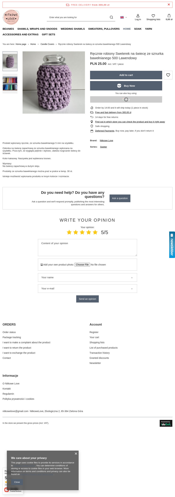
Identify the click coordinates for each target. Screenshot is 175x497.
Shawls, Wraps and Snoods (37, 28)
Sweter (103, 147)
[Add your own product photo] (97, 264)
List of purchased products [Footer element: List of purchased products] (104, 412)
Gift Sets (48, 34)
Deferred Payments (104, 130)
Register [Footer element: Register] (94, 396)
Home (127, 28)
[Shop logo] (11, 17)
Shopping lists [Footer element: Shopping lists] (97, 407)
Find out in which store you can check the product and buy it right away (130, 121)
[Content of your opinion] (87, 247)
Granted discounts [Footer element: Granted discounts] (99, 422)
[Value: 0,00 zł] (169, 17)
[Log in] (138, 17)
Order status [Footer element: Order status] (9, 396)
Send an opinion (87, 299)
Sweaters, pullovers (104, 28)
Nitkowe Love (106, 140)
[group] (54, 82)
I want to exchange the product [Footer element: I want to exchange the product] (19, 417)
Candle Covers (47, 44)
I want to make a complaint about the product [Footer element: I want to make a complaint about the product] (26, 407)
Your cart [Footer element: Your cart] (94, 402)
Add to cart (126, 75)
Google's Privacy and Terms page (36, 474)
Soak (138, 28)
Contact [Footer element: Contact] (7, 422)
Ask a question (120, 198)
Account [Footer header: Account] (96, 389)
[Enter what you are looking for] (81, 17)
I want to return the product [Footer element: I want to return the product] (17, 412)
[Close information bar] (169, 5)
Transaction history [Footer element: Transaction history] (100, 417)
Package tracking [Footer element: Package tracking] (12, 402)
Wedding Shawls (73, 28)
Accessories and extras (20, 34)
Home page (21, 44)
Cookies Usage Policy (24, 465)
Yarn (148, 28)
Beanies (8, 28)
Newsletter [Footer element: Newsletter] (95, 427)
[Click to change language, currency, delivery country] (123, 17)
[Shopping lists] (153, 17)
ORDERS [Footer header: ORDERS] (9, 389)
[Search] (111, 17)
